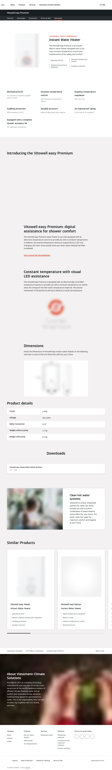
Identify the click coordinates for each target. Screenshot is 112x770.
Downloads (58, 18)
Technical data (46, 18)
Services (32, 5)
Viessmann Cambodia (14, 651)
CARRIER (27, 767)
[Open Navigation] (3, 4)
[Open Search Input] (96, 5)
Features (10, 18)
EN (104, 5)
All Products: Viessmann (34, 651)
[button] (100, 651)
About (12, 5)
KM (101, 5)
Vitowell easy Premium (55, 651)
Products (22, 5)
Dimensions (33, 18)
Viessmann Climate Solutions (49, 5)
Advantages (21, 18)
